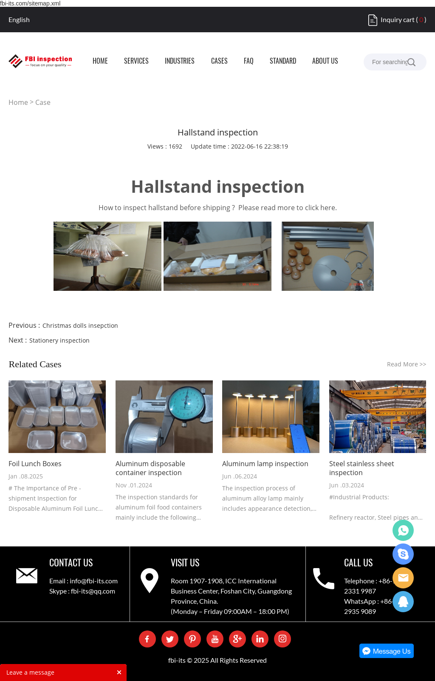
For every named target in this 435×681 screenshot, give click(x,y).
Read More (407, 364)
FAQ (249, 61)
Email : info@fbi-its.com (83, 581)
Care (403, 577)
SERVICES (136, 61)
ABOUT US (325, 61)
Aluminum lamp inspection (265, 463)
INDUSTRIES (180, 61)
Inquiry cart (398, 19)
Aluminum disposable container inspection (150, 468)
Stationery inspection (59, 340)
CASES (219, 61)
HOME (100, 61)
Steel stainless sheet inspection (361, 468)
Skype (403, 554)
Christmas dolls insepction (80, 325)
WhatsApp (403, 530)
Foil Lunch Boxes (35, 463)
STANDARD (283, 61)
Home (18, 102)
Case (43, 102)
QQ (403, 601)
